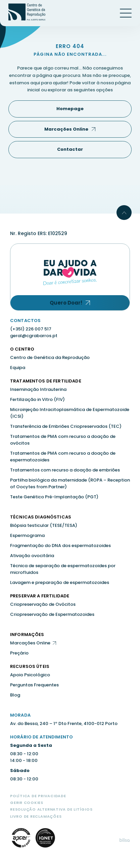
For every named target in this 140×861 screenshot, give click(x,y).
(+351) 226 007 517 (30, 329)
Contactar (70, 149)
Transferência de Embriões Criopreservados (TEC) (66, 426)
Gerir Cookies (26, 802)
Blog (15, 695)
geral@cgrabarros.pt (33, 335)
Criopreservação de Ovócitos (43, 604)
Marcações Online (66, 129)
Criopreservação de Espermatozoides (52, 614)
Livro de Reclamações (35, 816)
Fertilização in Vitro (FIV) (37, 399)
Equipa (17, 367)
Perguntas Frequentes (34, 685)
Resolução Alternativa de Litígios (51, 809)
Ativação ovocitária (32, 555)
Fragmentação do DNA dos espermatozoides (60, 545)
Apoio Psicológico (30, 675)
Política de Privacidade (38, 796)
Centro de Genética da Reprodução (50, 357)
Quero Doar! (66, 302)
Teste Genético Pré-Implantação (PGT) (54, 497)
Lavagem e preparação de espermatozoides (59, 582)
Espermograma (27, 535)
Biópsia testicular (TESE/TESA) (43, 525)
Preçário (19, 653)
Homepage (70, 108)
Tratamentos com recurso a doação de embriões (65, 470)
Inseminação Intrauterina (38, 389)
